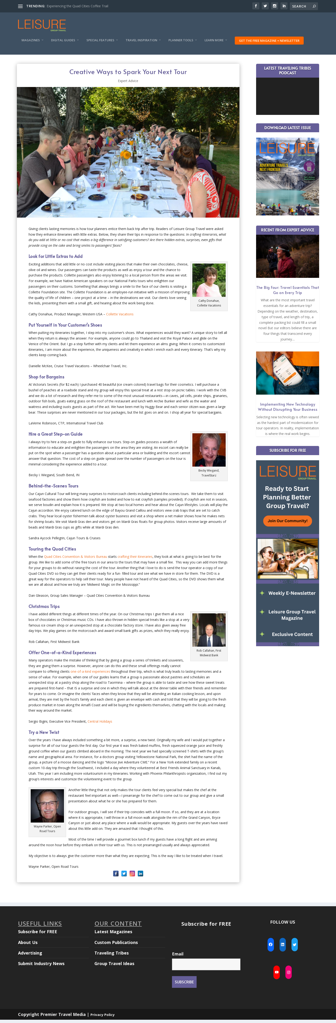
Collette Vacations (120, 317)
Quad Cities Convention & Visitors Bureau (75, 560)
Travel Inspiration (141, 43)
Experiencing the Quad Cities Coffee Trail (77, 6)
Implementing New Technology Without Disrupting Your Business (287, 410)
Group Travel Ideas (114, 967)
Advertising (30, 956)
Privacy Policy (102, 1017)
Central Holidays (100, 724)
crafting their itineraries (135, 560)
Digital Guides (63, 43)
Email (177, 957)
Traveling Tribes (111, 956)
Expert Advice (128, 84)
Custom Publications (116, 945)
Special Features (100, 43)
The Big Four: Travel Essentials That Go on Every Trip (287, 293)
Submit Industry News (41, 967)
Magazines (31, 43)
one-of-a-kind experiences (90, 674)
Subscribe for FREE (37, 935)
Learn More (214, 43)
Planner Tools (180, 43)
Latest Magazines (113, 935)
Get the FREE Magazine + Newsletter (269, 44)
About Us (27, 945)
